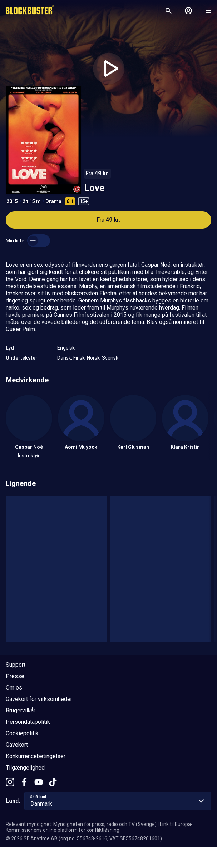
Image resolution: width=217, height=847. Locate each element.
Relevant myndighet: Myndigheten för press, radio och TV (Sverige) (81, 824)
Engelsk (66, 348)
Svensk (110, 358)
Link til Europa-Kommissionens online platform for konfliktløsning (99, 827)
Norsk (93, 358)
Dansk (64, 358)
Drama (53, 201)
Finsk (79, 358)
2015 (12, 201)
